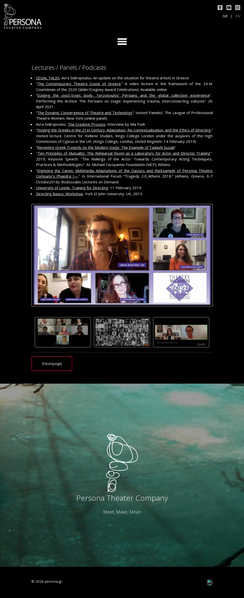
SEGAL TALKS (48, 77)
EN (237, 16)
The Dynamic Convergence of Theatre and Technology (84, 112)
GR (225, 16)
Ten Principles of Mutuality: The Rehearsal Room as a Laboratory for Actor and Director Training (124, 153)
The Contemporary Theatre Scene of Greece (79, 83)
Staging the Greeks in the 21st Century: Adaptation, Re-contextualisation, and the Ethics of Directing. (124, 129)
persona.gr (53, 581)
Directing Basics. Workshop (59, 193)
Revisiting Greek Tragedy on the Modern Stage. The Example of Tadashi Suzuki (106, 147)
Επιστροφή (52, 363)
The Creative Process (87, 124)
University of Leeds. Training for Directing (72, 187)
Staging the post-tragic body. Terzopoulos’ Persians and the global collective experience (123, 95)
